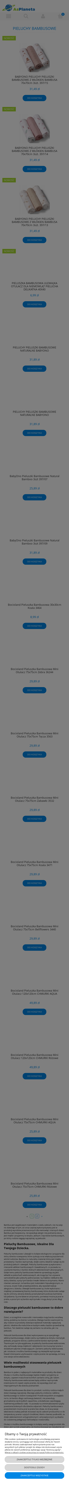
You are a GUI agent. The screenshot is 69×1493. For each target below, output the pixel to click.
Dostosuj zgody (34, 1467)
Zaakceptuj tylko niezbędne (34, 1459)
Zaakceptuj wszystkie (35, 1475)
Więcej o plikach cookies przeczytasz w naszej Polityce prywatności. (34, 1452)
